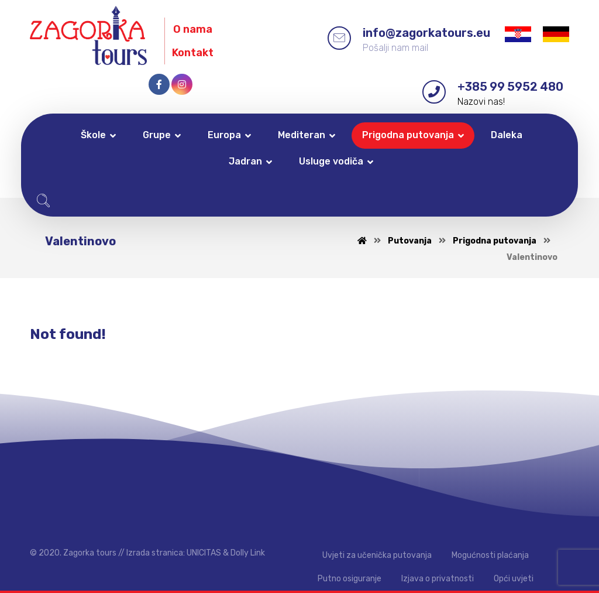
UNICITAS (204, 553)
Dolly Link (247, 553)
